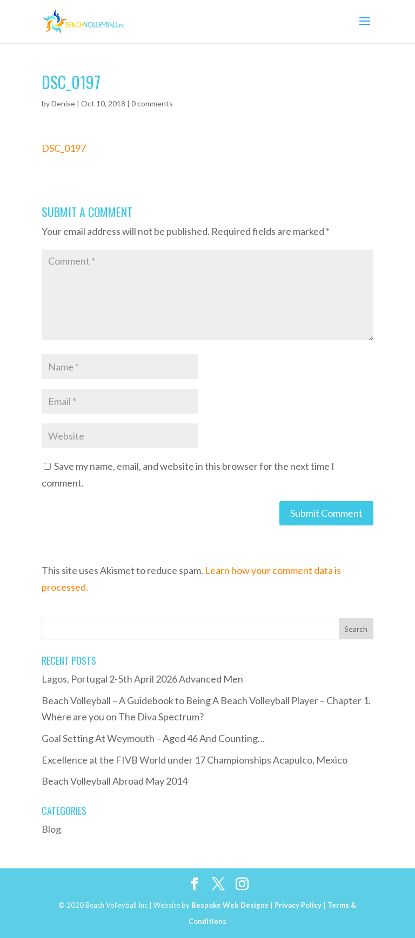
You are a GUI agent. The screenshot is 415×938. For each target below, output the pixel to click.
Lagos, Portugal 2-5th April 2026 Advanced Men (142, 679)
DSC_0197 (64, 148)
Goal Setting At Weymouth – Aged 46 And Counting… (153, 738)
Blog (51, 829)
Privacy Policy (298, 905)
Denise (63, 103)
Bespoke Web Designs (230, 905)
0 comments (152, 103)
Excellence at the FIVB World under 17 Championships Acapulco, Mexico (194, 760)
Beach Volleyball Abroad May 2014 (115, 781)
